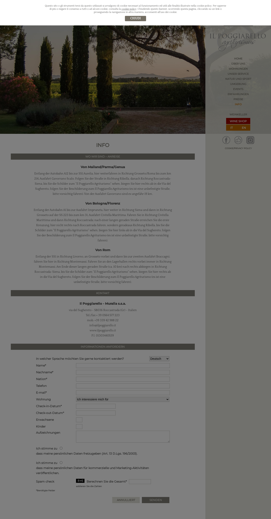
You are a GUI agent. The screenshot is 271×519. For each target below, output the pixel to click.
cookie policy (129, 9)
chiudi (135, 18)
